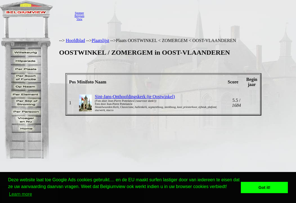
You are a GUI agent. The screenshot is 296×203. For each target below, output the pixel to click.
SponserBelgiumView (79, 16)
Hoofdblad (75, 40)
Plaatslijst (100, 40)
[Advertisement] (190, 15)
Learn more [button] (20, 194)
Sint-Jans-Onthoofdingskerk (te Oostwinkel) (135, 96)
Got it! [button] (264, 187)
